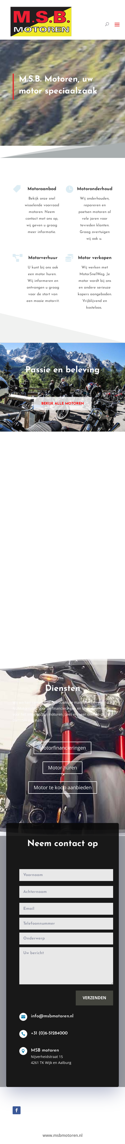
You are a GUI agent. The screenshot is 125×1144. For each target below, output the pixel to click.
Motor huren (62, 767)
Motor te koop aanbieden (63, 787)
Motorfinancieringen (62, 747)
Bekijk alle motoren (62, 404)
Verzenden (90, 999)
